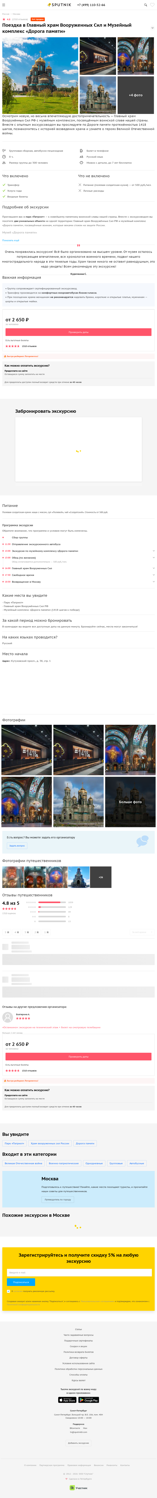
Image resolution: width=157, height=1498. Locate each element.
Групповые (116, 1163)
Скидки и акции (78, 1346)
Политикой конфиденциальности (23, 1304)
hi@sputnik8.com (78, 1432)
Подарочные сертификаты (78, 1340)
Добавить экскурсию (78, 1443)
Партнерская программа (51, 1465)
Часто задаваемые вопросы (79, 1335)
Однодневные (94, 1163)
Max (85, 1428)
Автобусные (137, 1163)
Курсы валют (78, 1380)
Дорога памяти (85, 1143)
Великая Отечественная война (23, 1163)
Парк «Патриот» (14, 1143)
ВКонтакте (75, 1428)
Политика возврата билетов (79, 1352)
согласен (18, 1291)
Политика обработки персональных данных (78, 1369)
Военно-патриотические (64, 1163)
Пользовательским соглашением (97, 1301)
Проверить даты (78, 332)
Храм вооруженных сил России (50, 1143)
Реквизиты (112, 1465)
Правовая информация (79, 1465)
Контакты (125, 1465)
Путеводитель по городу (58, 1199)
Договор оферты (78, 1357)
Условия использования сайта (78, 1363)
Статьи (78, 1329)
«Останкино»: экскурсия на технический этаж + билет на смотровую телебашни (51, 1027)
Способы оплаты (78, 1374)
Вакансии (98, 1465)
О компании (30, 1465)
